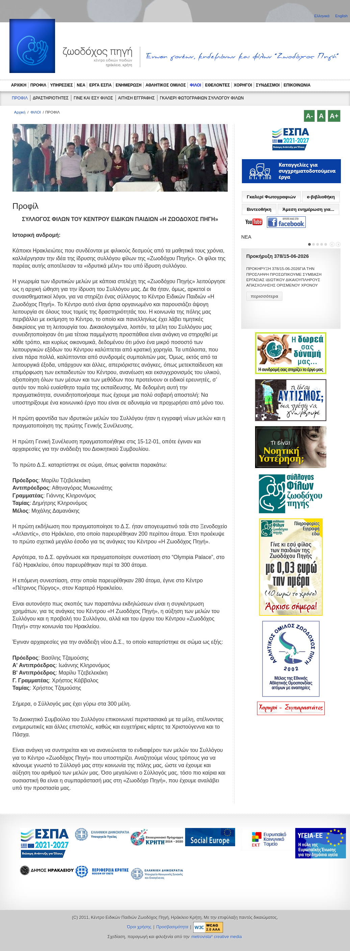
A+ (334, 116)
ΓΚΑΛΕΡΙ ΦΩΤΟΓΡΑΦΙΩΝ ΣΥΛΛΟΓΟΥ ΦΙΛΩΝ (202, 98)
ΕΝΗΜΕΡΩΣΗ (129, 85)
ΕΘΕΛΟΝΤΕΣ (217, 85)
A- (309, 116)
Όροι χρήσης (139, 927)
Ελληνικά (322, 16)
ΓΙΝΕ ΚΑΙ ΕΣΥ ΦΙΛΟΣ (93, 98)
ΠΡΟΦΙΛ (38, 85)
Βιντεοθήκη (259, 209)
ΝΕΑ (81, 85)
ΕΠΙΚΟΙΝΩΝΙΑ (297, 85)
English (341, 16)
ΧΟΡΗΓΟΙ (243, 85)
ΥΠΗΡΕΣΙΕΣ (61, 85)
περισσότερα (264, 296)
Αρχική (19, 112)
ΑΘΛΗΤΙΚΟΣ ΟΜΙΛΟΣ (166, 85)
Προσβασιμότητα (172, 927)
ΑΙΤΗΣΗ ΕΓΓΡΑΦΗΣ (136, 98)
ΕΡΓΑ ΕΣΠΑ (100, 85)
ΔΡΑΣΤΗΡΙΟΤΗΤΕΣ (51, 98)
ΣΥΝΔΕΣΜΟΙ (268, 85)
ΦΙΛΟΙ (195, 85)
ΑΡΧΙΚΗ (18, 85)
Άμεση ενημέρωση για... (308, 209)
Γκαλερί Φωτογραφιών (271, 196)
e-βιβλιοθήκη (321, 196)
